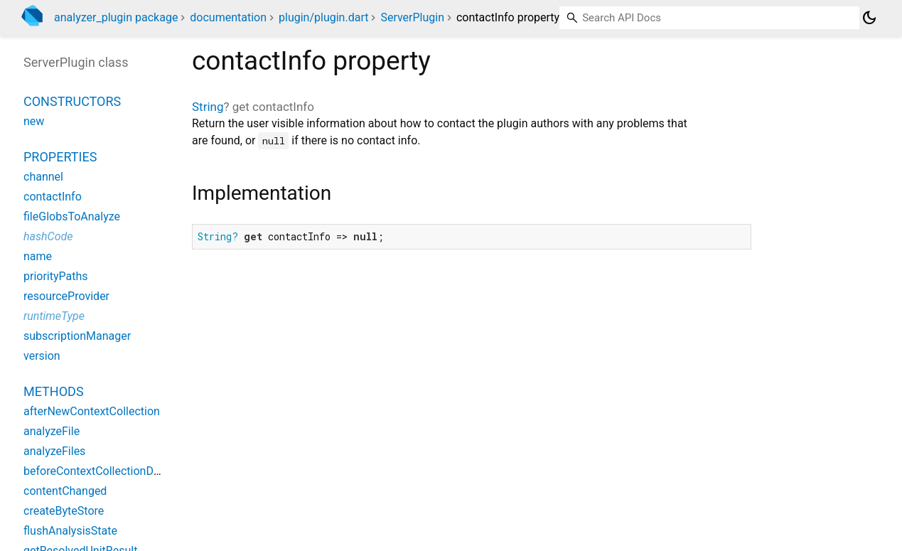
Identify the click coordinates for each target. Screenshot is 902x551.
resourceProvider (66, 296)
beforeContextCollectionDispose (105, 471)
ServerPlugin (412, 17)
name (37, 256)
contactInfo (52, 196)
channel (43, 176)
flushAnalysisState (70, 530)
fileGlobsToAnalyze (71, 216)
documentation (228, 17)
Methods (53, 391)
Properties (60, 156)
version (41, 356)
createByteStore (63, 511)
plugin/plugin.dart (323, 17)
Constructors (72, 101)
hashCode (48, 236)
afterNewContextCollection (91, 411)
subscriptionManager (77, 336)
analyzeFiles (54, 451)
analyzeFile (51, 431)
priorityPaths (55, 276)
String (207, 107)
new (33, 121)
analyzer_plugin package (116, 17)
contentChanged (65, 491)
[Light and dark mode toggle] (869, 17)
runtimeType (54, 316)
